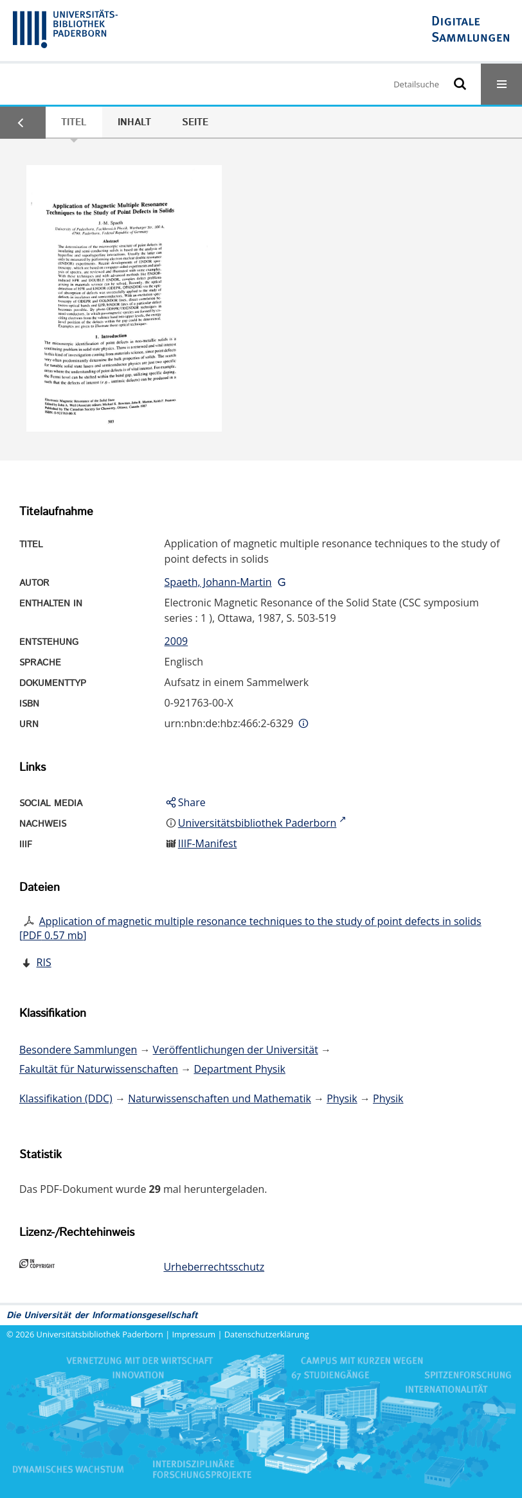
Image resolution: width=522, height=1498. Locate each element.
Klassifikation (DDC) (66, 1098)
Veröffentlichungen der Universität (235, 1050)
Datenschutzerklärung (266, 1334)
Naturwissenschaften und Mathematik (219, 1098)
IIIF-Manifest (207, 843)
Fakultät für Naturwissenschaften (98, 1069)
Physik (342, 1098)
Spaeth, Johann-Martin (218, 582)
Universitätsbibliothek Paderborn (100, 1334)
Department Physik (239, 1069)
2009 (176, 641)
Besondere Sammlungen (78, 1050)
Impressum (194, 1334)
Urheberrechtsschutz (213, 1267)
